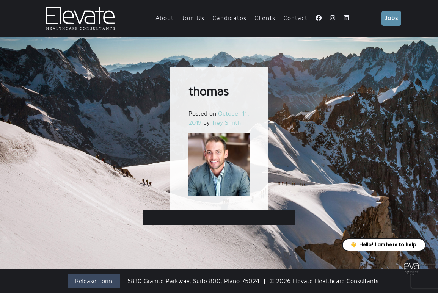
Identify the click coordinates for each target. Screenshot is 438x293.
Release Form (93, 281)
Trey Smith (226, 122)
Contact (295, 18)
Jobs (391, 18)
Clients (264, 18)
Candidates (229, 18)
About (164, 18)
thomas (219, 217)
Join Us (193, 18)
